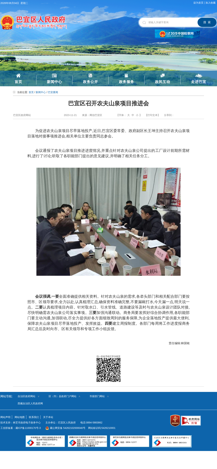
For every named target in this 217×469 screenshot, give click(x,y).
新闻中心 (54, 82)
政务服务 (126, 82)
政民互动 (162, 82)
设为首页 (198, 2)
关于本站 (48, 417)
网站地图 (20, 417)
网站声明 (5, 417)
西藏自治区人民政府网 (30, 403)
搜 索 (207, 22)
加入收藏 (210, 2)
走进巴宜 (198, 82)
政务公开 (90, 82)
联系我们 (34, 417)
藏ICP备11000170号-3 (28, 427)
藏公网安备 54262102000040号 (65, 427)
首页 (18, 82)
